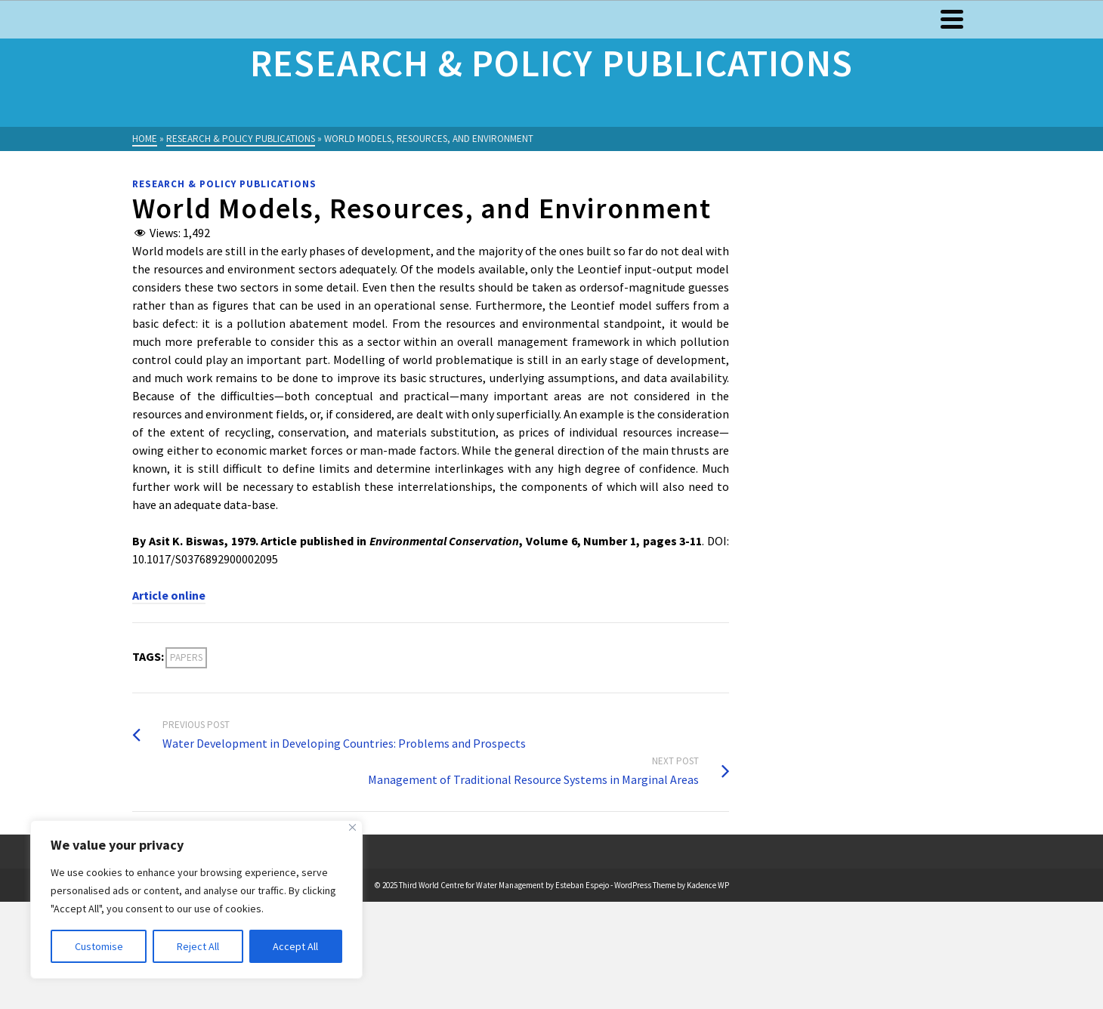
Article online (168, 595)
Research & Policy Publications (224, 183)
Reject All (198, 946)
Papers (186, 657)
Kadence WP (708, 885)
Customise (99, 946)
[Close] (352, 827)
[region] (196, 899)
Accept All (295, 946)
